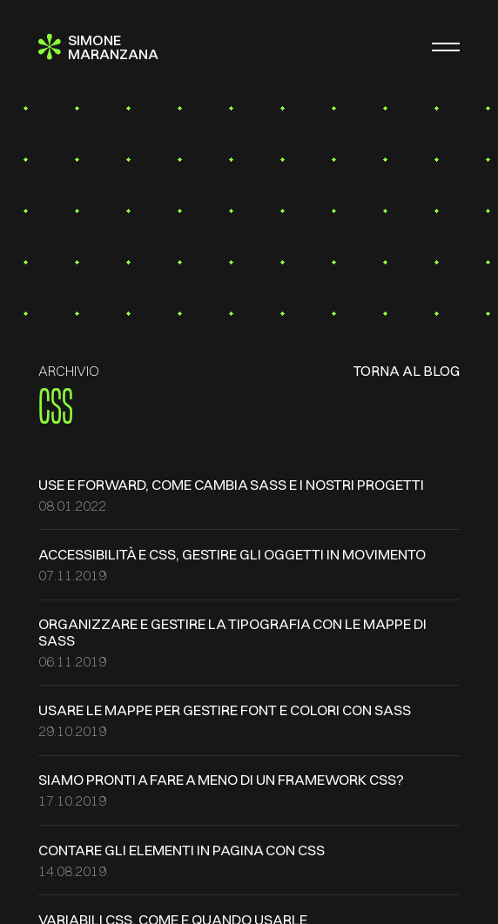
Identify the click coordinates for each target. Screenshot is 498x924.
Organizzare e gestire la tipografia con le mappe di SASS (232, 631)
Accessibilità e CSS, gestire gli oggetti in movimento (232, 554)
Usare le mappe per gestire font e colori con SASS (224, 710)
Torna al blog (406, 370)
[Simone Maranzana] (98, 47)
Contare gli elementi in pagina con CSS (181, 850)
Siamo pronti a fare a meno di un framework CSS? (221, 779)
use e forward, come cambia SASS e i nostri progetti (231, 484)
